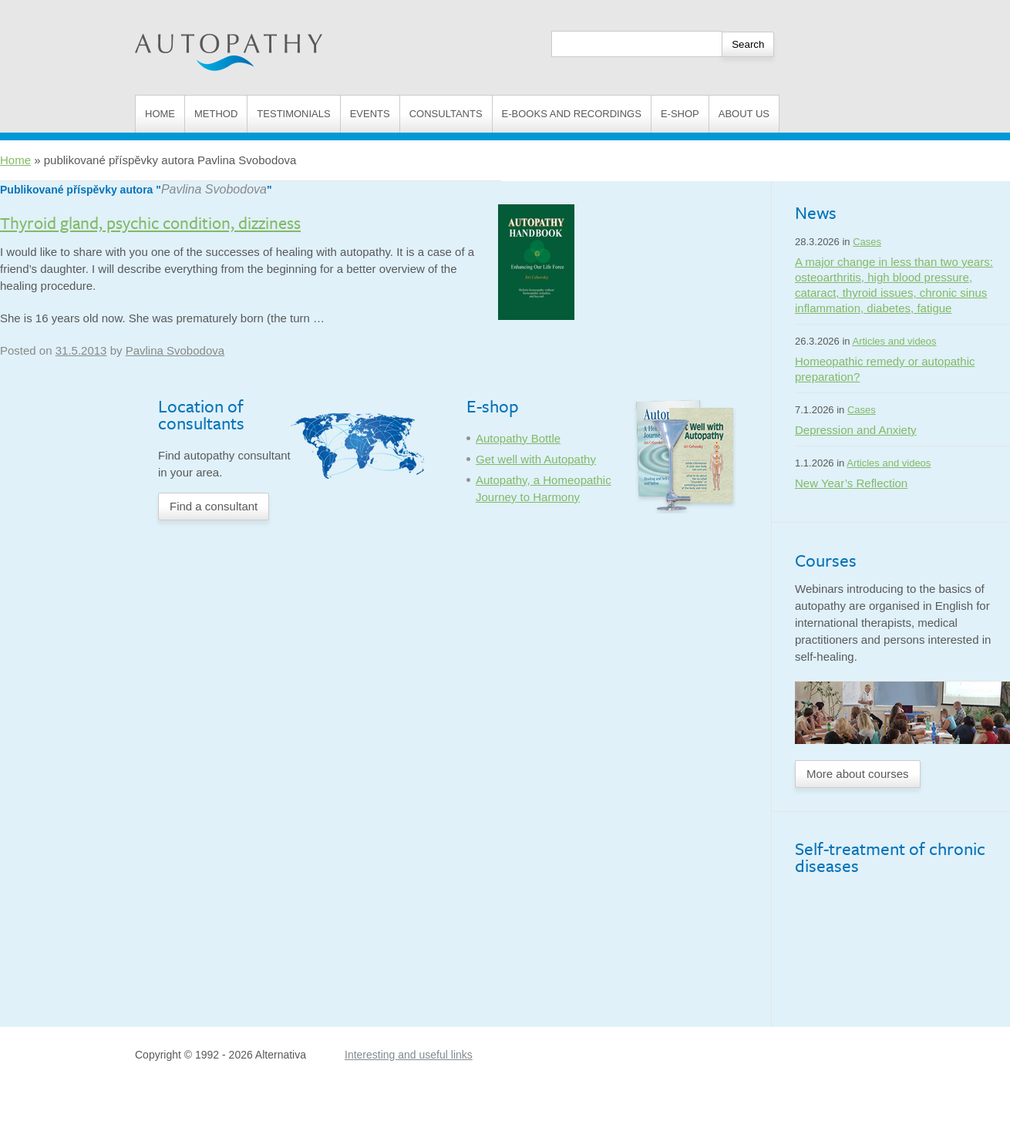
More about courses (857, 773)
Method (215, 114)
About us (744, 114)
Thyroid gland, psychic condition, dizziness (150, 222)
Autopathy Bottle (518, 438)
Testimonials (293, 114)
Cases (867, 241)
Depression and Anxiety (856, 429)
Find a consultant (214, 506)
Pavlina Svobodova (214, 189)
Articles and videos (894, 341)
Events (370, 114)
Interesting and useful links (409, 1055)
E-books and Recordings (571, 114)
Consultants (446, 114)
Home (160, 114)
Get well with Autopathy (536, 459)
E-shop (680, 114)
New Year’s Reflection (851, 483)
